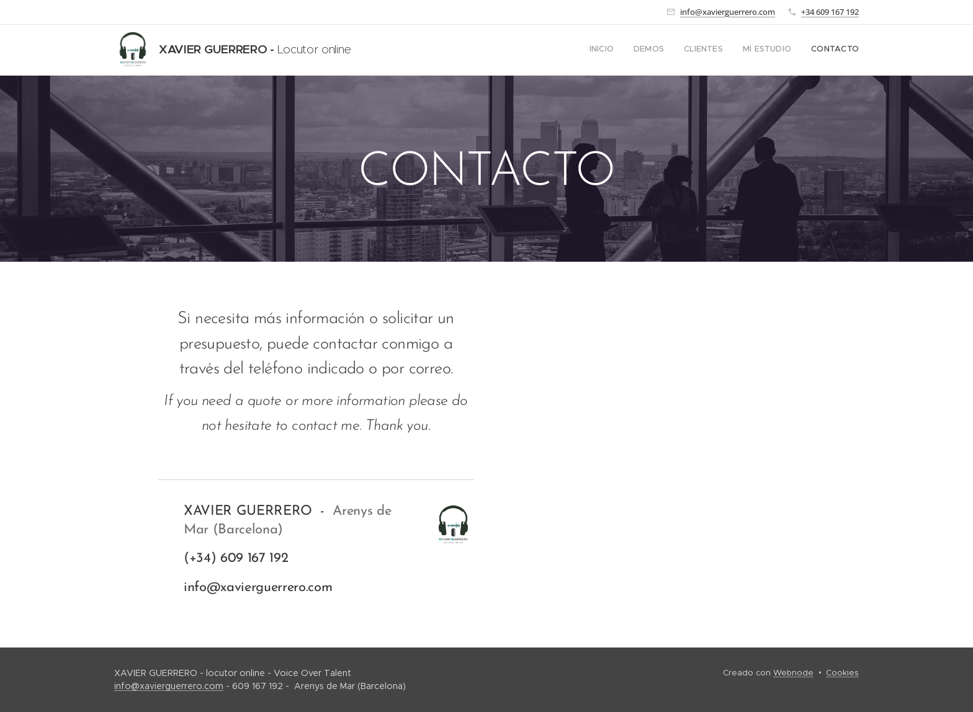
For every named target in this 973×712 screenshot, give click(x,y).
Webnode (793, 672)
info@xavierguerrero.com (727, 11)
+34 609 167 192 (830, 11)
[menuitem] (782, 50)
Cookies (842, 672)
